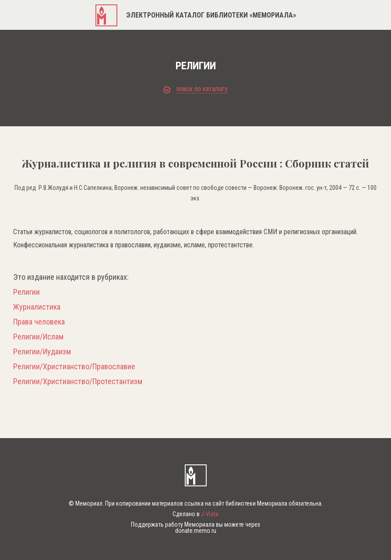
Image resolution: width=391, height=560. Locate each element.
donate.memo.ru (195, 531)
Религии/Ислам (38, 337)
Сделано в (195, 514)
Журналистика (36, 307)
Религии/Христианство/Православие (74, 367)
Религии (26, 292)
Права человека (39, 322)
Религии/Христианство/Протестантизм (77, 381)
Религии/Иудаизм (42, 352)
